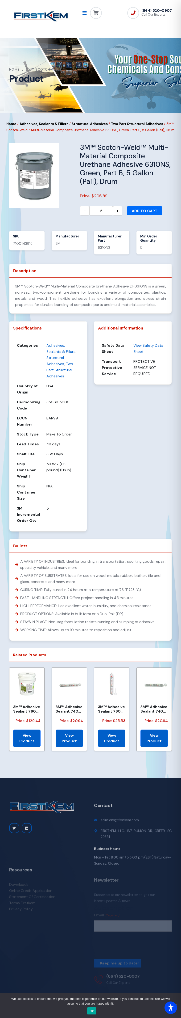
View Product (26, 738)
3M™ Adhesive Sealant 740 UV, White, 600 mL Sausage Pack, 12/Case (69, 709)
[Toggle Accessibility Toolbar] (170, 1007)
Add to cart (144, 210)
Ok (92, 1011)
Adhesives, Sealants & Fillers (44, 124)
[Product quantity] (101, 210)
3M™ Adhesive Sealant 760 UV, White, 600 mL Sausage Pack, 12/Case (111, 709)
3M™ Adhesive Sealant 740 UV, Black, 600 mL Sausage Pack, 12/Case (153, 709)
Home (14, 69)
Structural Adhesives (90, 124)
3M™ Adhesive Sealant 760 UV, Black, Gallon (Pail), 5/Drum (26, 709)
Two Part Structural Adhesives (137, 124)
